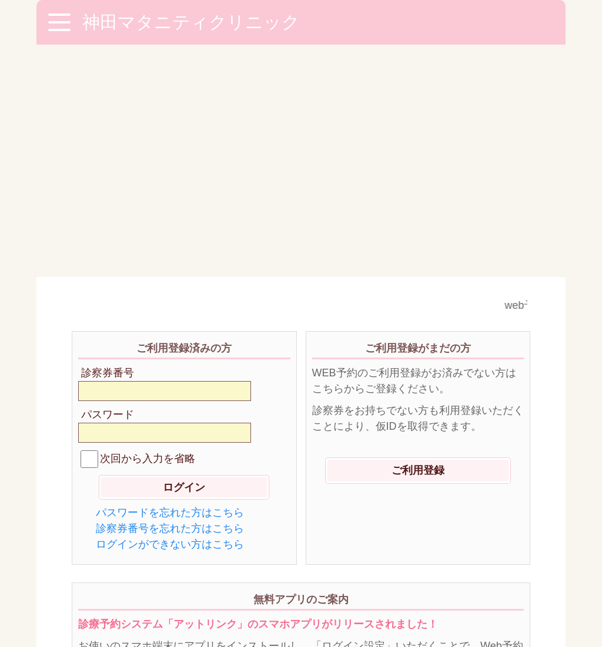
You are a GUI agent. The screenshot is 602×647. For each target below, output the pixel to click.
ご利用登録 (418, 238)
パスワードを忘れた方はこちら (170, 280)
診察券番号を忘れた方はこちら (170, 296)
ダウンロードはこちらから (301, 499)
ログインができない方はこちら (170, 312)
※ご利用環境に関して (127, 579)
